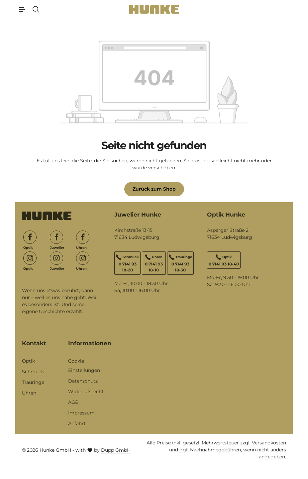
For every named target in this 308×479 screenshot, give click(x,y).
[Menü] (22, 9)
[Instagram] (30, 258)
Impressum (81, 413)
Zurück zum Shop (154, 189)
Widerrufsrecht (86, 392)
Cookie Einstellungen (84, 365)
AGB (73, 402)
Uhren (29, 393)
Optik (28, 361)
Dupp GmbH (116, 450)
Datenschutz (83, 381)
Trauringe (33, 382)
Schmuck (33, 372)
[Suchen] (36, 9)
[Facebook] (30, 237)
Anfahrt (77, 423)
